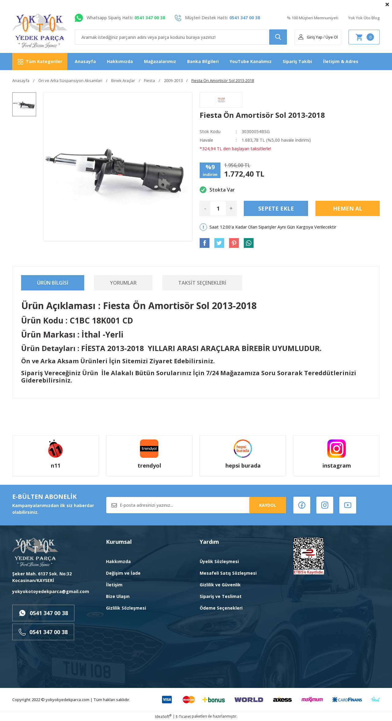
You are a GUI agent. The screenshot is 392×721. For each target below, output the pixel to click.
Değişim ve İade (123, 573)
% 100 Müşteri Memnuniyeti (312, 18)
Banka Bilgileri (203, 61)
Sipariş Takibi (297, 61)
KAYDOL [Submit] (267, 505)
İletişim (114, 585)
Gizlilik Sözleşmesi (126, 608)
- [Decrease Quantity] (205, 208)
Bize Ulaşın (118, 596)
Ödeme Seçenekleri (221, 608)
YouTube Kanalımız (251, 61)
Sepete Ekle (276, 208)
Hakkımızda (120, 61)
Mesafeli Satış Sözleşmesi (228, 573)
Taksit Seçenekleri (202, 282)
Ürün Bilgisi (52, 282)
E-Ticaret (183, 716)
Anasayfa (85, 61)
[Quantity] (218, 208)
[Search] (181, 37)
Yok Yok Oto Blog (364, 18)
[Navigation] (39, 61)
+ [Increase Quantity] (231, 208)
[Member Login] (310, 37)
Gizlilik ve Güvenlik (220, 585)
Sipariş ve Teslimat (221, 596)
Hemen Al (347, 208)
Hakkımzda (118, 561)
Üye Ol (332, 37)
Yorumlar (123, 282)
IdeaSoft (163, 716)
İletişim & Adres (340, 61)
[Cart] (364, 37)
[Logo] (40, 30)
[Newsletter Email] (196, 505)
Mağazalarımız (160, 61)
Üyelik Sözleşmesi (219, 561)
